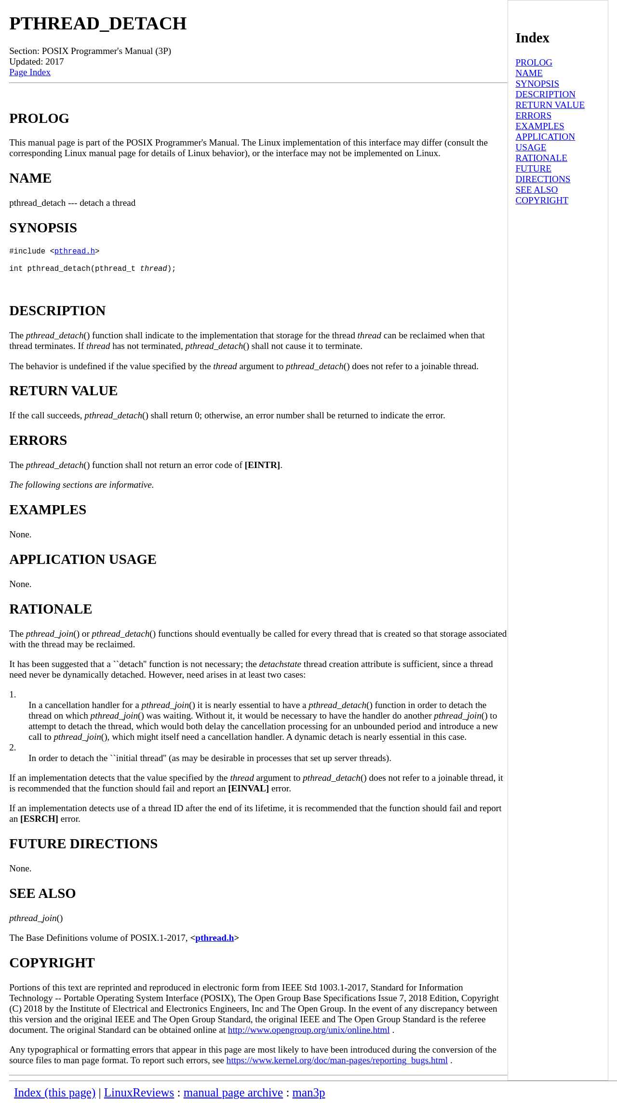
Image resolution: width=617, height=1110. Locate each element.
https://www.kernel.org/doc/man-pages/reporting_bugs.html (337, 1066)
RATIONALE (541, 158)
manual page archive (233, 1098)
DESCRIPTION (545, 94)
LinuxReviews (139, 1098)
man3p (309, 1098)
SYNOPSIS (537, 84)
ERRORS (533, 115)
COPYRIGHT (541, 200)
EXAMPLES (539, 126)
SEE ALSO (536, 190)
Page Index (30, 72)
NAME (529, 73)
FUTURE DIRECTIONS (542, 173)
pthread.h (74, 252)
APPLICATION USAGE (545, 142)
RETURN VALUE (550, 105)
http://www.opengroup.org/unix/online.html (309, 1035)
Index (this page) (54, 1098)
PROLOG (533, 62)
